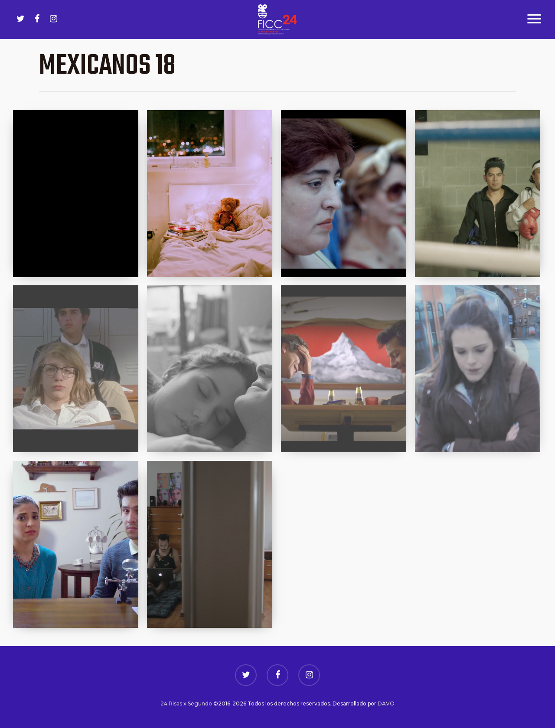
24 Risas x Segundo (186, 703)
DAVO (386, 703)
